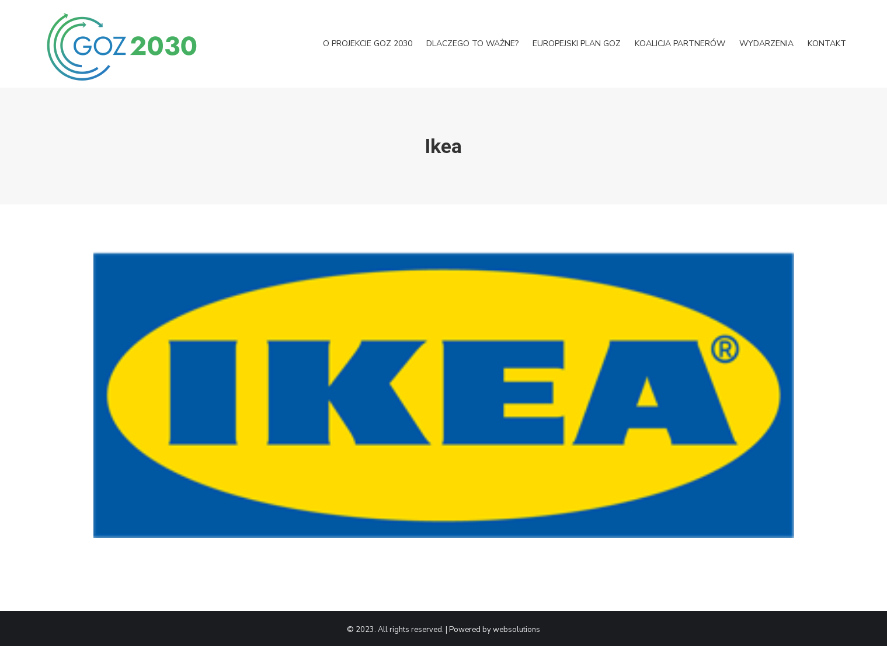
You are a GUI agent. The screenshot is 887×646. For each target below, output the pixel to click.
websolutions (516, 629)
